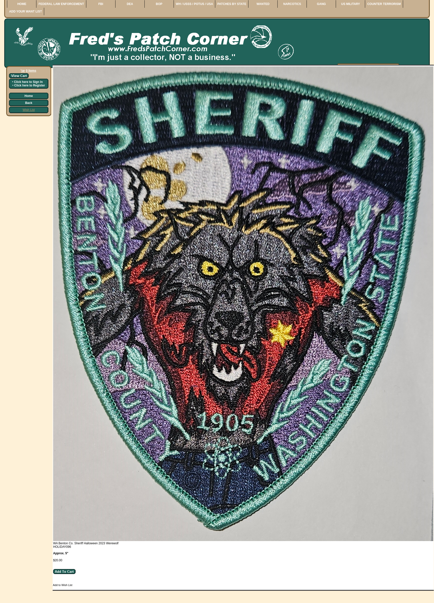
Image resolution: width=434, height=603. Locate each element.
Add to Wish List (62, 585)
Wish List (29, 110)
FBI (100, 4)
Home (28, 96)
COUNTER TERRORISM (384, 4)
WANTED (262, 4)
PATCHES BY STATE (231, 4)
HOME (21, 4)
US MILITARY (350, 4)
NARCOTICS (292, 4)
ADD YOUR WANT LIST (25, 11)
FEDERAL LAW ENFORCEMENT (61, 4)
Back (28, 103)
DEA (130, 4)
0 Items (31, 70)
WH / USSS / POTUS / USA (194, 4)
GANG (321, 4)
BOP (159, 4)
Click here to (28, 82)
